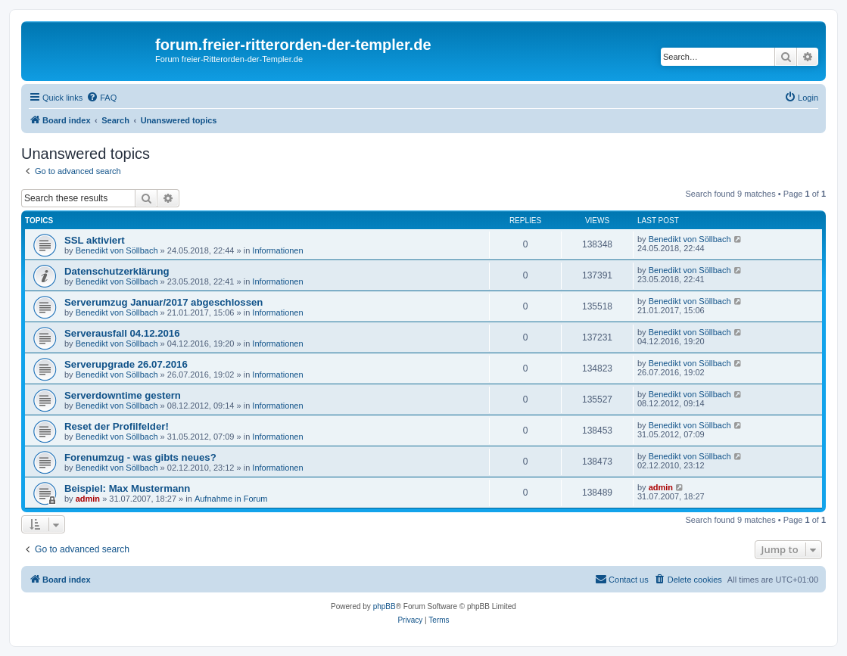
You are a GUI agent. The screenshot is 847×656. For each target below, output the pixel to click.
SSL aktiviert (94, 240)
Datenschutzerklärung (117, 271)
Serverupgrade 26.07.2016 (126, 364)
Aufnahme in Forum (231, 498)
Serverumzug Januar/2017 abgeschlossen (163, 302)
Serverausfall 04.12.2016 (122, 333)
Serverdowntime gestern (122, 395)
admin (88, 498)
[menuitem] (101, 98)
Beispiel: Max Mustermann (127, 488)
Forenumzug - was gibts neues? (140, 457)
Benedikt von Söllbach (117, 250)
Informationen (277, 250)
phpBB (384, 606)
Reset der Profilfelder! (116, 426)
